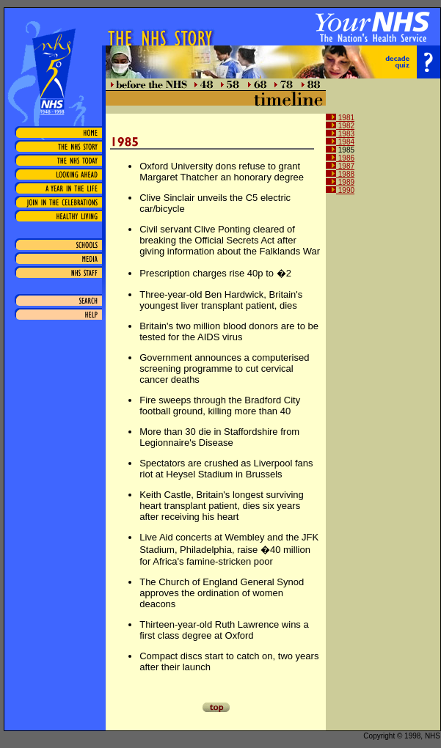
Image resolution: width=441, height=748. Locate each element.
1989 (340, 182)
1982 (340, 126)
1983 (340, 134)
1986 (340, 158)
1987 (340, 166)
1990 (340, 190)
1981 (340, 118)
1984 (340, 142)
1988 (340, 174)
